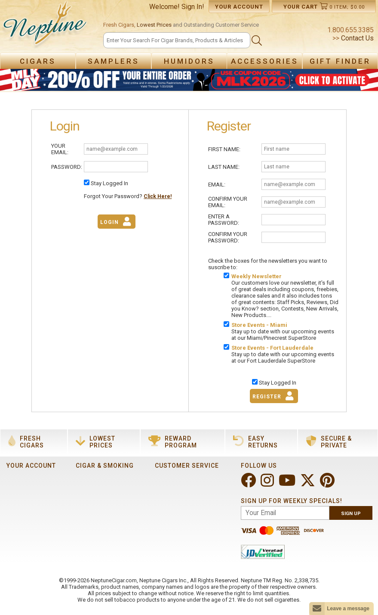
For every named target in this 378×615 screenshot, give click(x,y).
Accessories (264, 61)
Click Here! (158, 196)
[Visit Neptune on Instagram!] (268, 484)
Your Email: (59, 149)
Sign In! (192, 7)
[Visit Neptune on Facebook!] (249, 484)
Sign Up (351, 513)
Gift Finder (340, 61)
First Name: (224, 149)
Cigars (38, 61)
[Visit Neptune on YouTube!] (288, 484)
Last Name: (224, 167)
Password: (66, 167)
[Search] (176, 40)
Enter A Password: (223, 219)
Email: (216, 184)
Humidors (189, 61)
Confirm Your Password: (227, 237)
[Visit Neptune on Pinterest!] (328, 484)
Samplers (113, 61)
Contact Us (356, 38)
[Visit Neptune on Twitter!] (308, 484)
